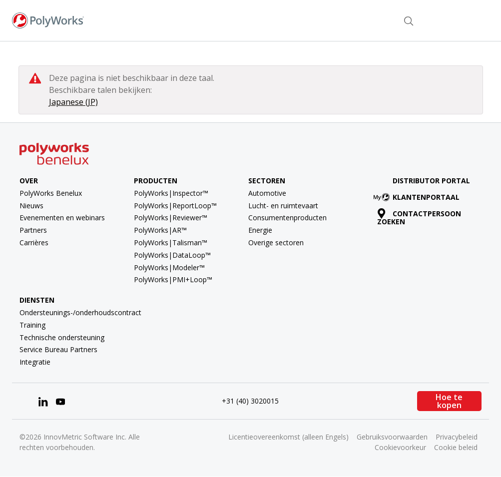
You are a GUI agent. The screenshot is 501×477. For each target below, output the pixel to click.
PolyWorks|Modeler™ (169, 267)
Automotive (267, 193)
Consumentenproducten (287, 217)
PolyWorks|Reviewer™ (170, 217)
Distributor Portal (431, 180)
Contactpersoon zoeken (354, 20)
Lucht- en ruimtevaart (283, 205)
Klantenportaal (418, 197)
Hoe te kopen (449, 401)
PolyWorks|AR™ (160, 230)
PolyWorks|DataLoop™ (172, 255)
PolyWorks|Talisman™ (170, 242)
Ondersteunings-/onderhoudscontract (80, 312)
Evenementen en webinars (62, 217)
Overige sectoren (276, 242)
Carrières (33, 242)
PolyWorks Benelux (50, 193)
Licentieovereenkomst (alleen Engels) (288, 437)
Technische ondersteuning (61, 337)
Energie (260, 230)
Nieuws (31, 205)
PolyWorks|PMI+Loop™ (173, 279)
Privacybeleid (457, 437)
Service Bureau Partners (58, 349)
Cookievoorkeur (400, 447)
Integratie (34, 362)
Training (32, 325)
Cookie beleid (456, 447)
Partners (33, 230)
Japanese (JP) (73, 101)
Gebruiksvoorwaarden (392, 437)
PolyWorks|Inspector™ (171, 193)
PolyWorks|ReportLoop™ (175, 205)
